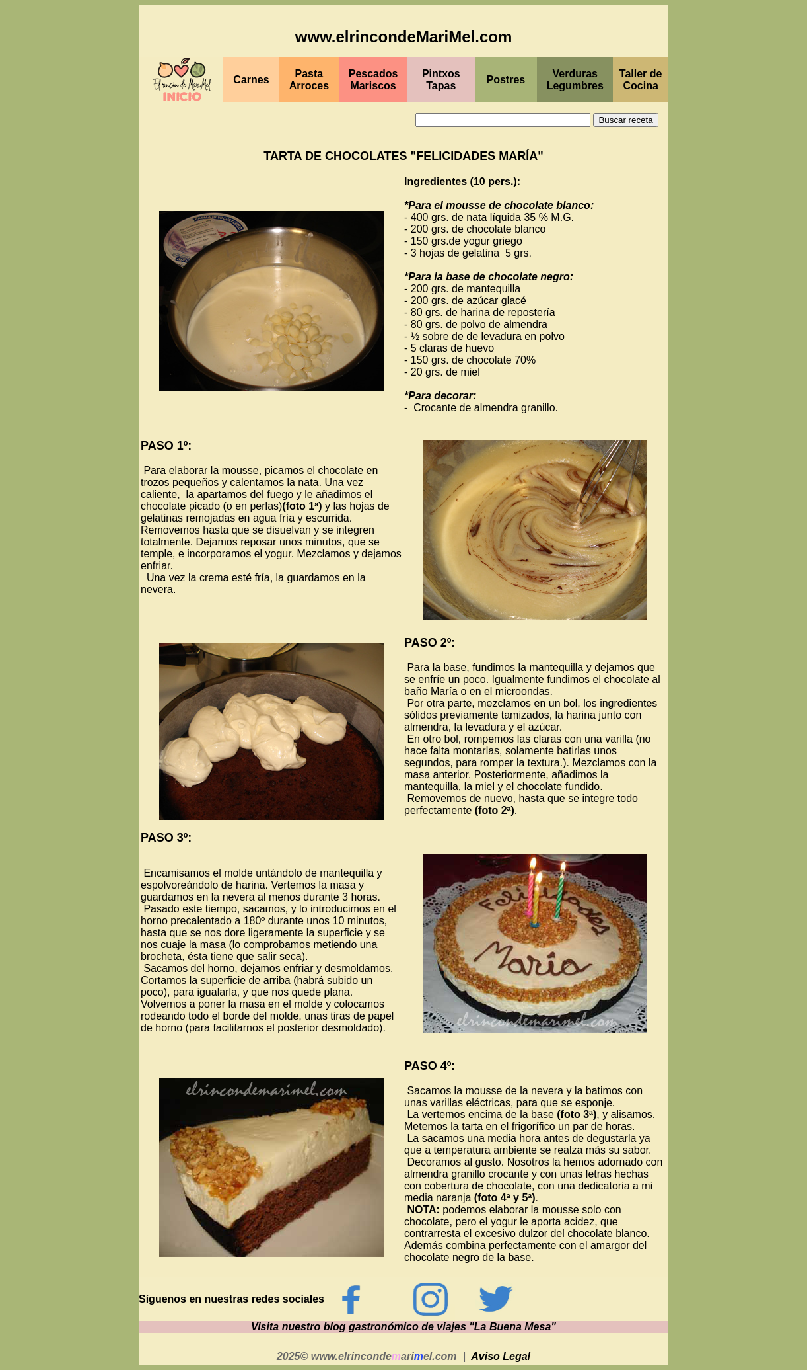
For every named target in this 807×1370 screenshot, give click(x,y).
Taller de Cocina (640, 79)
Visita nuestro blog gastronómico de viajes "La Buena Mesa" (403, 1326)
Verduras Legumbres (575, 79)
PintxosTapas (441, 79)
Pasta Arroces (309, 79)
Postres (506, 79)
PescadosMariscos (373, 79)
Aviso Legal (500, 1356)
